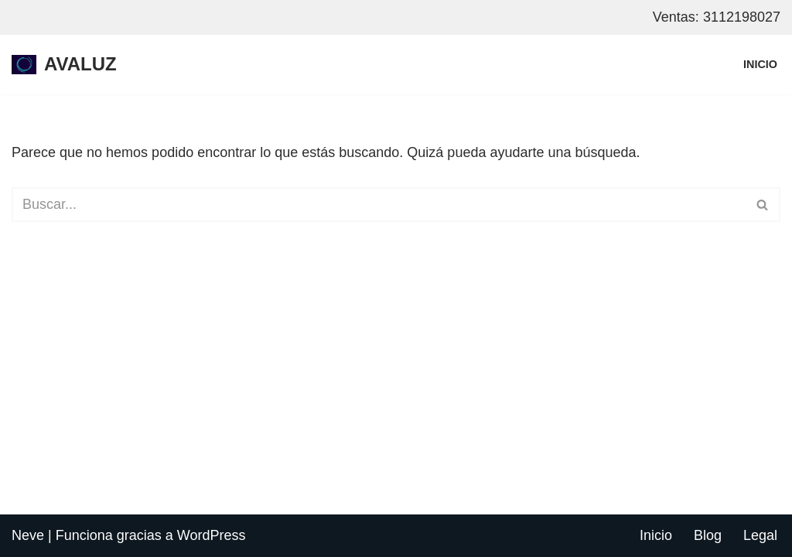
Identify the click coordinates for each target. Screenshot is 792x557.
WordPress (211, 535)
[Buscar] (379, 204)
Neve (28, 535)
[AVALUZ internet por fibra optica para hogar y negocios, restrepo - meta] (64, 64)
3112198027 (741, 17)
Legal (760, 535)
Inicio (760, 64)
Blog (708, 535)
